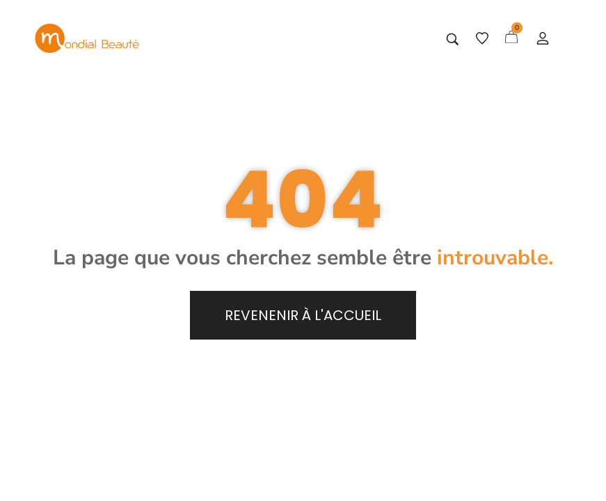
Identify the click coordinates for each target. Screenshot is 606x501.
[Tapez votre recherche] (452, 39)
